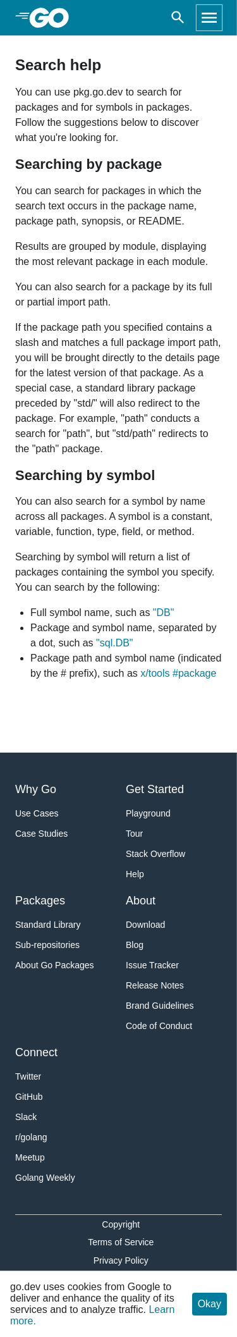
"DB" (163, 612)
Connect (36, 1052)
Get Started (155, 789)
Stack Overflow (155, 854)
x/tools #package (178, 673)
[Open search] (177, 18)
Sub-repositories (47, 945)
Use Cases (36, 813)
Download (145, 925)
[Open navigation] (209, 17)
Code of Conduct (159, 1026)
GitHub (29, 1097)
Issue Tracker (152, 965)
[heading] (53, 18)
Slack (26, 1117)
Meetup (30, 1157)
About (140, 900)
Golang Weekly (45, 1178)
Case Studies (41, 834)
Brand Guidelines (159, 1006)
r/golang (31, 1137)
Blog (134, 945)
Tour (134, 834)
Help (135, 874)
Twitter (28, 1076)
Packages (40, 900)
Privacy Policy (121, 1260)
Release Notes (155, 985)
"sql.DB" (114, 643)
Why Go (35, 789)
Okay (209, 1303)
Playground (148, 813)
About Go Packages (54, 965)
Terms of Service (121, 1242)
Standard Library (48, 925)
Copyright (121, 1224)
